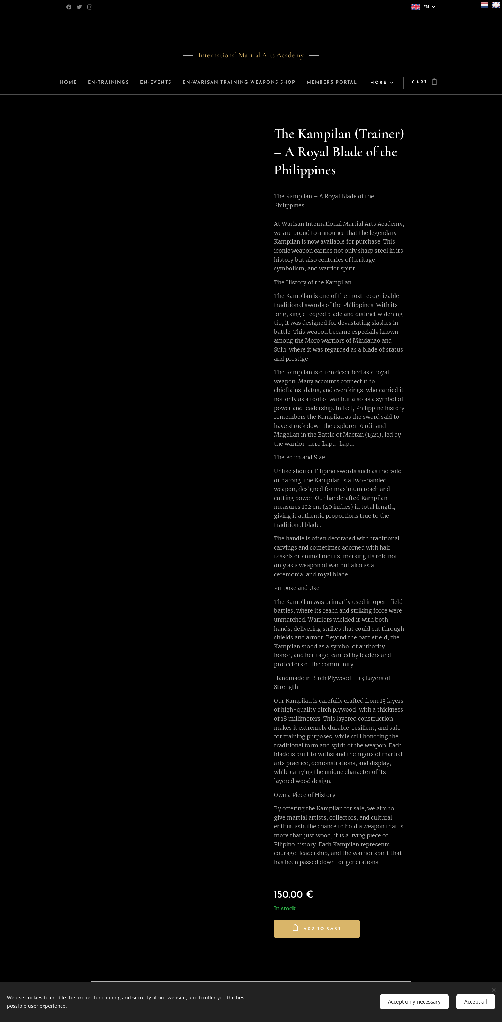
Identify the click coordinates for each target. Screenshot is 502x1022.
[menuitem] (93, 82)
